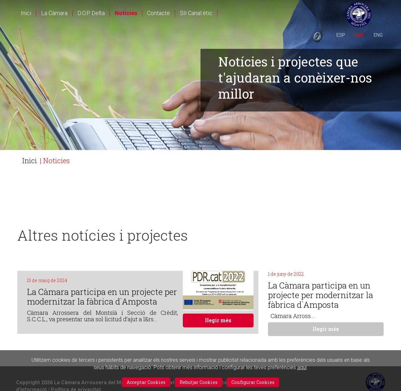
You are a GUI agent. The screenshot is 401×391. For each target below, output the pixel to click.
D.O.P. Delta (91, 13)
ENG (378, 35)
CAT (359, 35)
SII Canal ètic (196, 13)
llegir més (218, 320)
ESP (340, 35)
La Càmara (54, 13)
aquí (302, 367)
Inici (26, 13)
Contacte (158, 13)
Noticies (126, 13)
